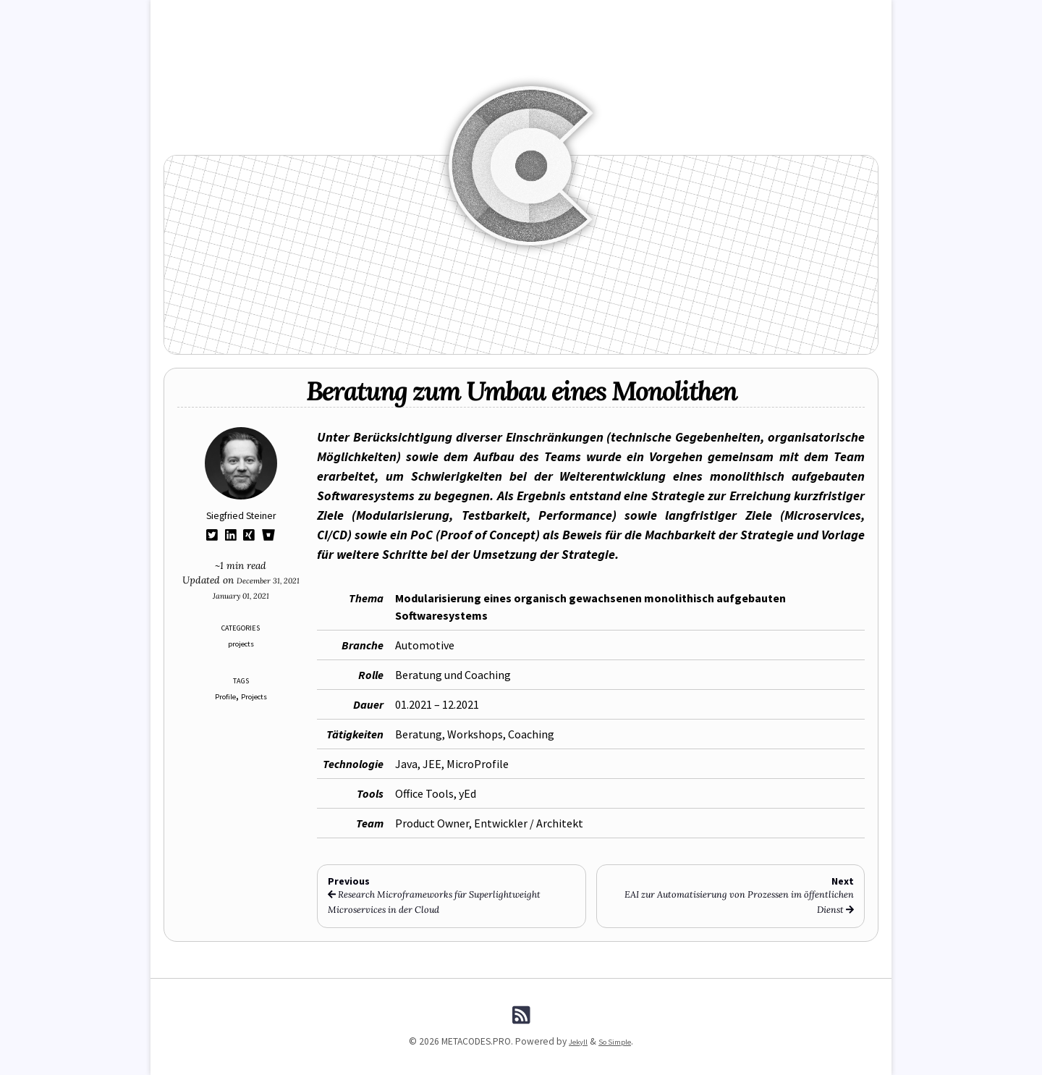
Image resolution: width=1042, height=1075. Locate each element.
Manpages (495, 15)
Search (706, 15)
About (754, 15)
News (326, 15)
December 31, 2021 (271, 579)
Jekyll (573, 1041)
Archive (551, 15)
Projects (257, 696)
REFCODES (375, 15)
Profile (221, 696)
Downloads (648, 15)
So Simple (617, 1041)
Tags (595, 15)
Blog (285, 15)
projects (241, 643)
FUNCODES (435, 15)
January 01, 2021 (240, 595)
